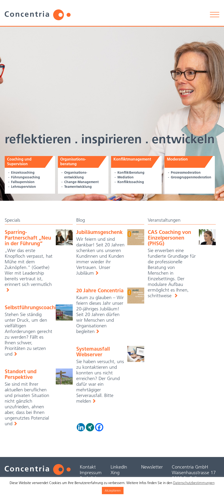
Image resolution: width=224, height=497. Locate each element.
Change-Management (81, 182)
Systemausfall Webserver (93, 351)
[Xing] (90, 427)
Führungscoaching (25, 177)
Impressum (91, 472)
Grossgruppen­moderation (191, 177)
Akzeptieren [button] (113, 490)
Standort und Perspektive (20, 374)
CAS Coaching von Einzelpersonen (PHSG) (169, 238)
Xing (115, 472)
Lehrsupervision (23, 186)
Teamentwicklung (78, 186)
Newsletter (152, 467)
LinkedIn (119, 467)
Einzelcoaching (23, 172)
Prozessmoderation (186, 172)
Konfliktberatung (130, 172)
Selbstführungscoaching (33, 307)
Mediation (125, 177)
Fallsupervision (23, 182)
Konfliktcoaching (130, 182)
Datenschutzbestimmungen (194, 483)
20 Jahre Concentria (100, 290)
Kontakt (88, 467)
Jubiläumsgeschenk (99, 232)
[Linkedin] (81, 427)
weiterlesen (175, 295)
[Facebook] (99, 427)
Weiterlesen (7, 290)
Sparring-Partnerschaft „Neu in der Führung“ (28, 238)
